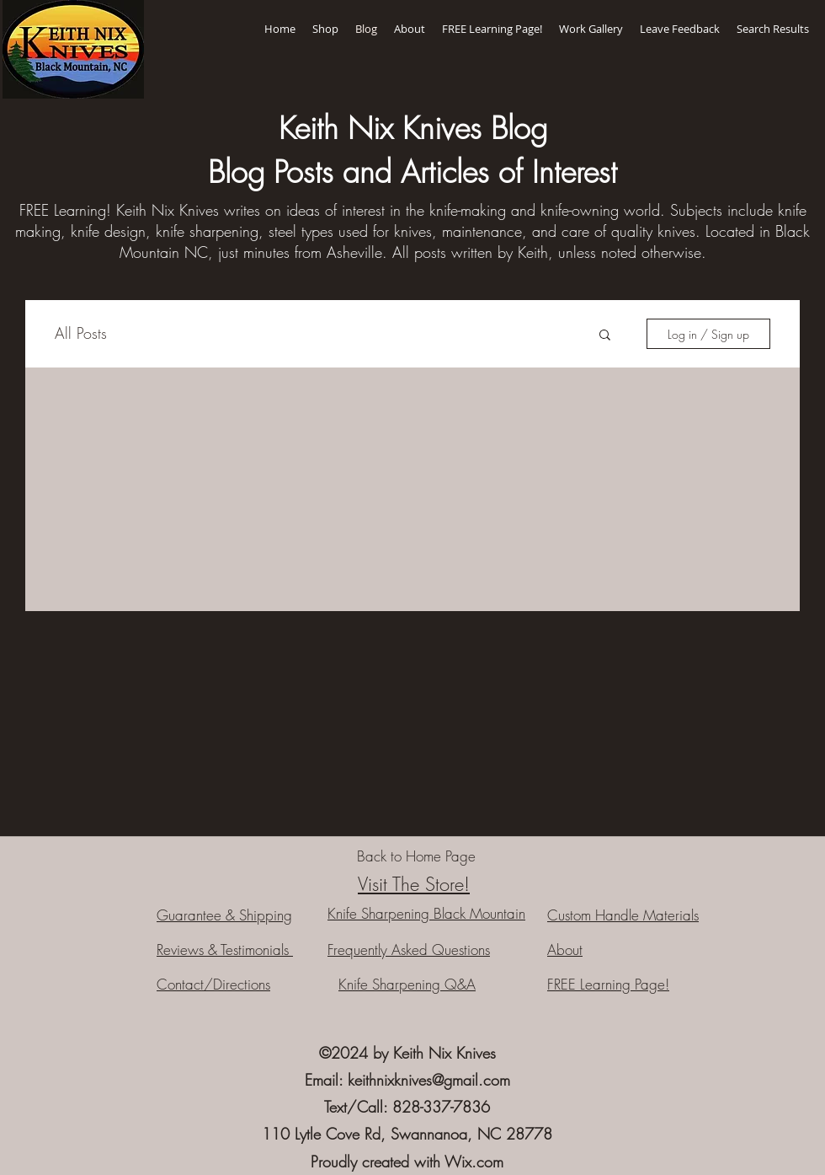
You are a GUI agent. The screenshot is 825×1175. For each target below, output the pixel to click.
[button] (605, 336)
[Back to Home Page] (416, 856)
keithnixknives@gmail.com (429, 1080)
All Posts (81, 333)
